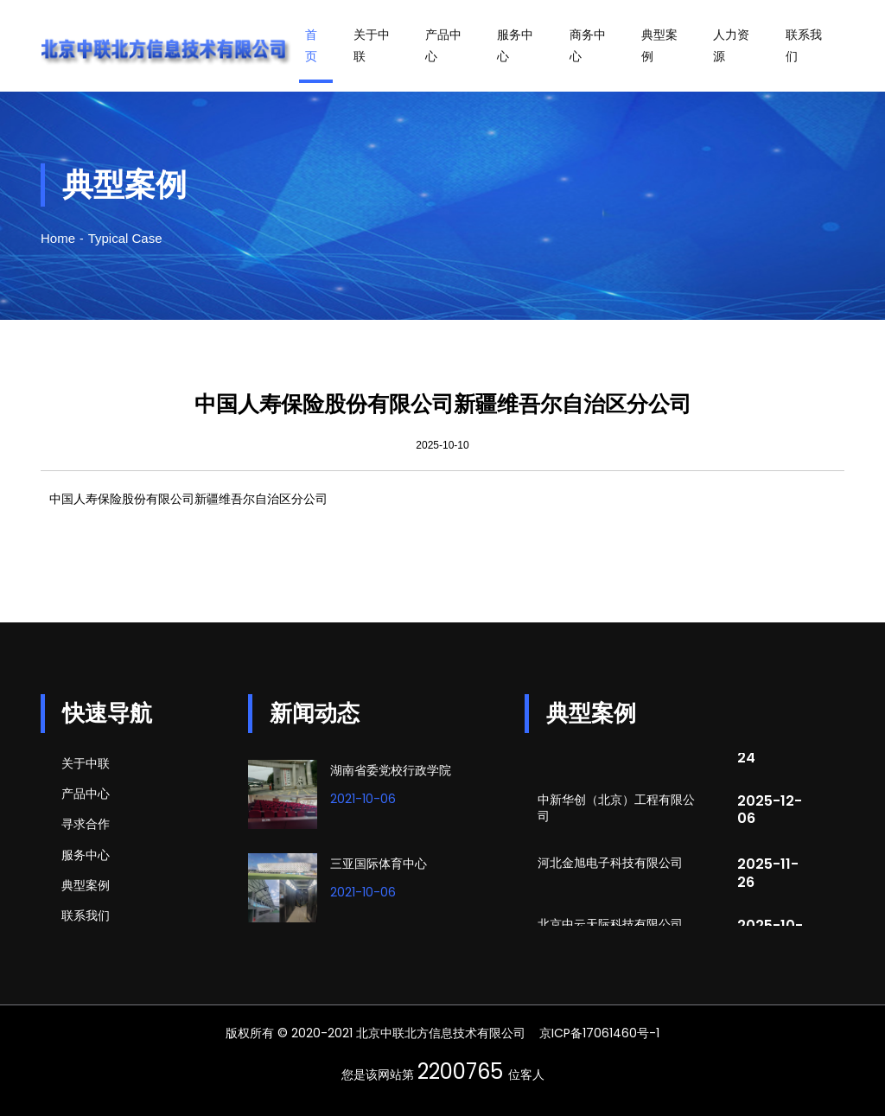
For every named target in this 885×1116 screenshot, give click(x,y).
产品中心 (443, 45)
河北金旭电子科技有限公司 (610, 865)
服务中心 (515, 45)
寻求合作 (85, 823)
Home (58, 238)
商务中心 (588, 45)
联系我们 (804, 45)
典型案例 (659, 45)
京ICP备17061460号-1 (599, 1033)
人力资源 (731, 45)
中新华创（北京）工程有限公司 (616, 810)
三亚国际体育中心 (378, 863)
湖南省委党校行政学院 (390, 770)
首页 (311, 45)
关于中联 (371, 45)
